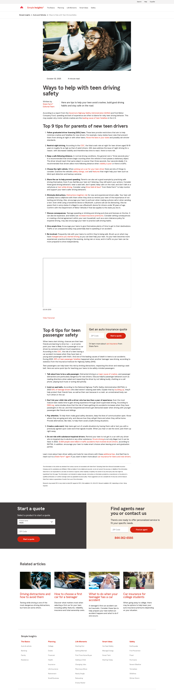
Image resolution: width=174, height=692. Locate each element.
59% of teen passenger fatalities (67, 359)
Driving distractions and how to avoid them (35, 596)
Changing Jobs (80, 664)
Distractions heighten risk (76, 195)
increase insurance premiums (91, 216)
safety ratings (78, 172)
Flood (132, 655)
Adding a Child (80, 660)
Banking (24, 651)
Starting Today (107, 660)
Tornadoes (133, 669)
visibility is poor (105, 164)
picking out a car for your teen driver (89, 169)
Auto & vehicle (26, 646)
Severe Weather (135, 664)
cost (87, 172)
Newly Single (80, 674)
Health (50, 660)
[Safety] (93, 8)
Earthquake (134, 646)
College (50, 646)
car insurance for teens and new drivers (114, 457)
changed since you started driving (65, 237)
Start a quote (115, 336)
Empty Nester (80, 683)
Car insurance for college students (134, 596)
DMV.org (50, 405)
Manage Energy (108, 651)
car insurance (112, 344)
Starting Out (79, 646)
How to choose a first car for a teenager (68, 596)
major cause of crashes (107, 374)
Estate (50, 651)
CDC (82, 146)
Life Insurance (53, 669)
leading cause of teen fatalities (94, 118)
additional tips (109, 454)
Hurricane (133, 660)
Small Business (53, 678)
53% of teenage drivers (61, 390)
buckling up (119, 390)
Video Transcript (49, 318)
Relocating (79, 678)
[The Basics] (51, 8)
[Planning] (60, 8)
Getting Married (81, 651)
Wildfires (133, 674)
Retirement (52, 674)
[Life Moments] (72, 8)
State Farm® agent (62, 457)
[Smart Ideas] (83, 8)
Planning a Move (81, 669)
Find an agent (141, 530)
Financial (51, 655)
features (96, 172)
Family (23, 655)
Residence (25, 660)
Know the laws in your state (97, 138)
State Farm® (48, 105)
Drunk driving (98, 439)
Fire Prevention (135, 651)
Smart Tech (106, 655)
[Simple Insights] (35, 9)
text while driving (65, 187)
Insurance (51, 664)
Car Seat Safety (107, 646)
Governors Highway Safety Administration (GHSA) (89, 113)
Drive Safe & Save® (94, 187)
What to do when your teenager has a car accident (103, 597)
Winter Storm (134, 678)
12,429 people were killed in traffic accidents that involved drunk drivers (88, 442)
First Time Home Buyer (83, 655)
